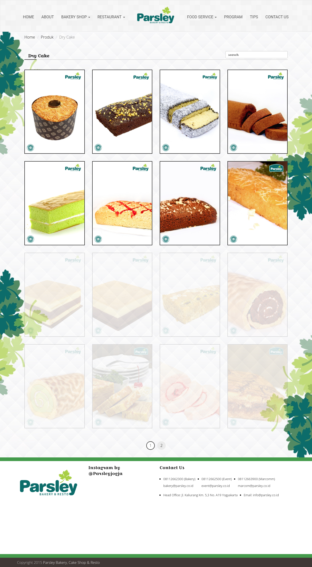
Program (233, 17)
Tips (254, 17)
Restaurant (111, 17)
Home (28, 17)
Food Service (202, 17)
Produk (47, 37)
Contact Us (277, 17)
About (47, 17)
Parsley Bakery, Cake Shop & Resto (71, 562)
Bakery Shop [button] (75, 17)
